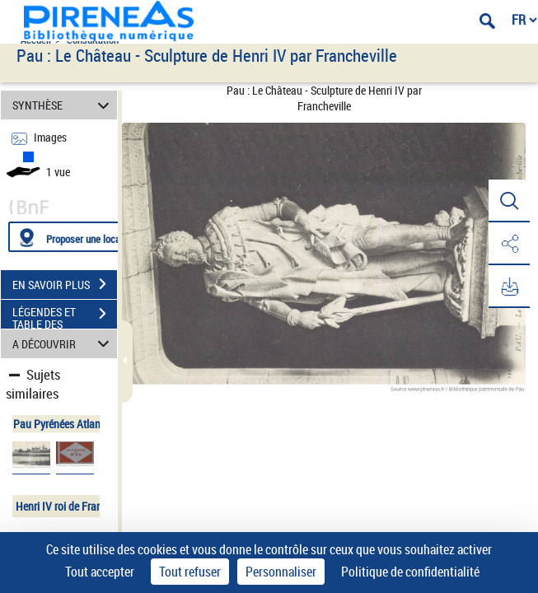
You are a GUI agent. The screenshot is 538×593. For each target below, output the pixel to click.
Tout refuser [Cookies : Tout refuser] (190, 572)
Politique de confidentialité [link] (410, 572)
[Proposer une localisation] (86, 237)
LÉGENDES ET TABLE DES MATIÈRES (64, 315)
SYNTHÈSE (63, 105)
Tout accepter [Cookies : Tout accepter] (99, 572)
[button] (509, 201)
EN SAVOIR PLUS (64, 284)
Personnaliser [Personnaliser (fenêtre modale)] (281, 572)
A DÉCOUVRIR (63, 343)
